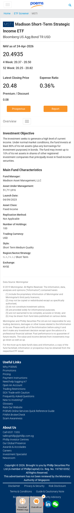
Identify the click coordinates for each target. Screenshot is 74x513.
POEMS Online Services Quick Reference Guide (28, 411)
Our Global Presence (14, 443)
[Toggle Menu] (8, 4)
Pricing (7, 374)
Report (55, 108)
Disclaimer (14, 485)
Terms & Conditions (21, 491)
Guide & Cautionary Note (50, 491)
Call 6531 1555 (11, 432)
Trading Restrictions (14, 388)
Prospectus (18, 108)
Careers (7, 450)
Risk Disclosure (57, 485)
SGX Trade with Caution (16, 392)
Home (7, 13)
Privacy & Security (34, 485)
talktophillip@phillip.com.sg (18, 435)
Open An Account (12, 385)
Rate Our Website (12, 407)
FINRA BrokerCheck (14, 414)
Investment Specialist (15, 454)
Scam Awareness (12, 418)
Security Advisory (51, 497)
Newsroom (9, 457)
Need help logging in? (15, 381)
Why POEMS (10, 366)
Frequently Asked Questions (18, 396)
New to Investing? (13, 399)
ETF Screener (21, 13)
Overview (9, 121)
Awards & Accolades (14, 446)
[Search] (70, 5)
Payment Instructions (15, 377)
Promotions (9, 370)
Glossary (8, 403)
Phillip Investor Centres (16, 439)
